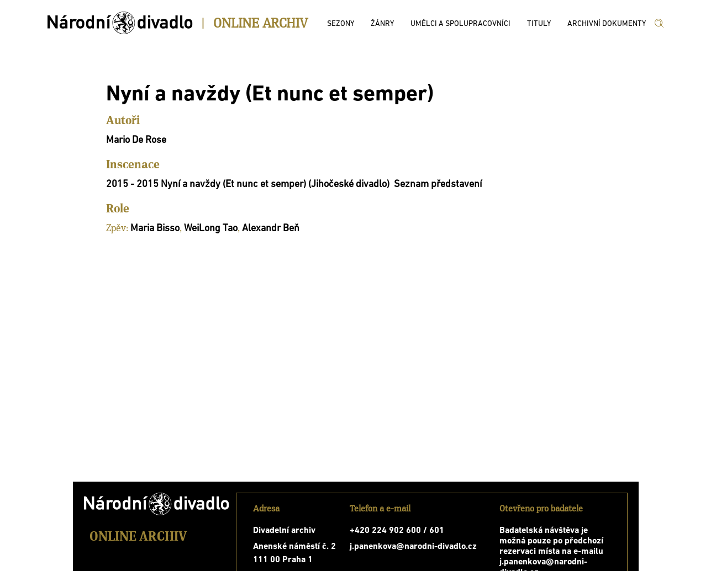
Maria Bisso (155, 228)
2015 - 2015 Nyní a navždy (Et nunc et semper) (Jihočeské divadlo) (247, 184)
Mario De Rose (136, 140)
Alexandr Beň (270, 228)
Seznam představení (438, 184)
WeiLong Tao (211, 228)
